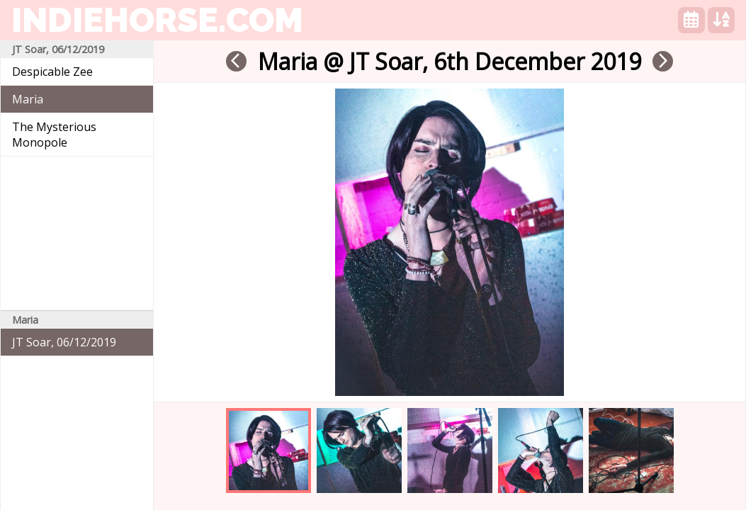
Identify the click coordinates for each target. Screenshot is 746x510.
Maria (27, 99)
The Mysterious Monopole (54, 134)
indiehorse (157, 20)
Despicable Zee (52, 71)
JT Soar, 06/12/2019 (64, 342)
